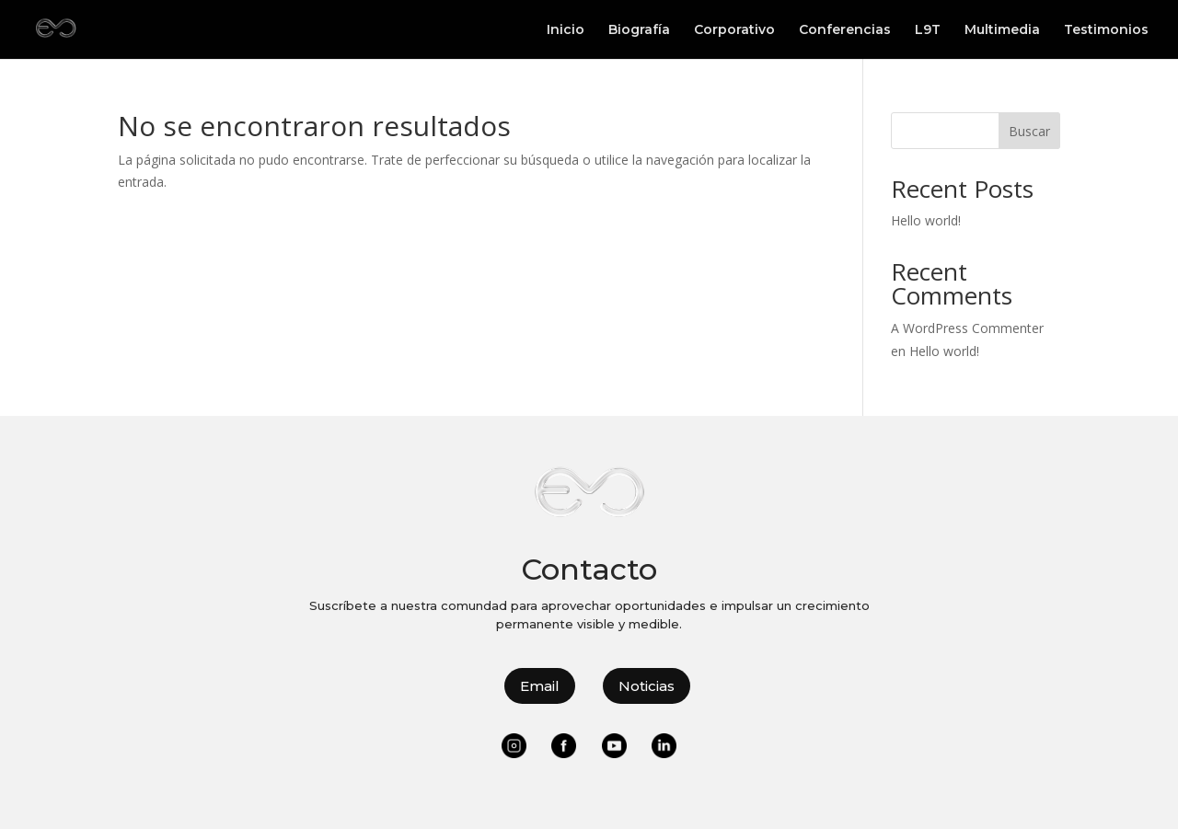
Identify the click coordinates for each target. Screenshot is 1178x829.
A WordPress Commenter (967, 328)
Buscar (1029, 131)
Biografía (639, 30)
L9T (928, 30)
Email (540, 686)
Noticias (646, 686)
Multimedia (1002, 30)
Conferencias (845, 30)
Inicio (565, 30)
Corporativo (734, 30)
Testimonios (1106, 30)
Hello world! (926, 220)
